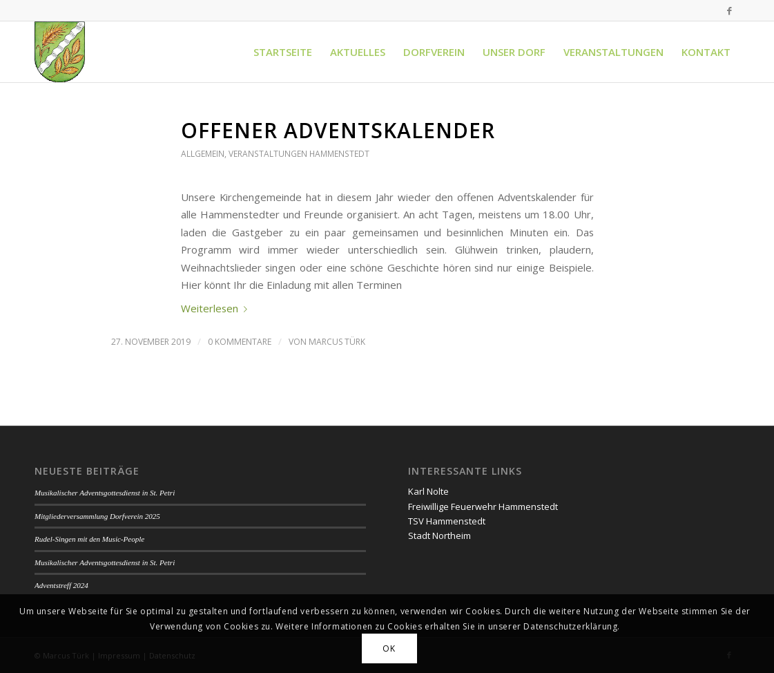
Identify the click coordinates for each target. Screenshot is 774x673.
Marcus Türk (337, 342)
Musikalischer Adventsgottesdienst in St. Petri (105, 493)
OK (389, 648)
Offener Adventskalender (338, 130)
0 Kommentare (239, 342)
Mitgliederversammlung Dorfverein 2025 (97, 516)
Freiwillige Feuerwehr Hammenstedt (483, 506)
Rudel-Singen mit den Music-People (89, 539)
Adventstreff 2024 (61, 585)
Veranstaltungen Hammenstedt (299, 154)
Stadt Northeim (439, 535)
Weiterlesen (217, 308)
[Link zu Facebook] (729, 10)
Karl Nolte (428, 491)
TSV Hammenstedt (446, 521)
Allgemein (202, 154)
